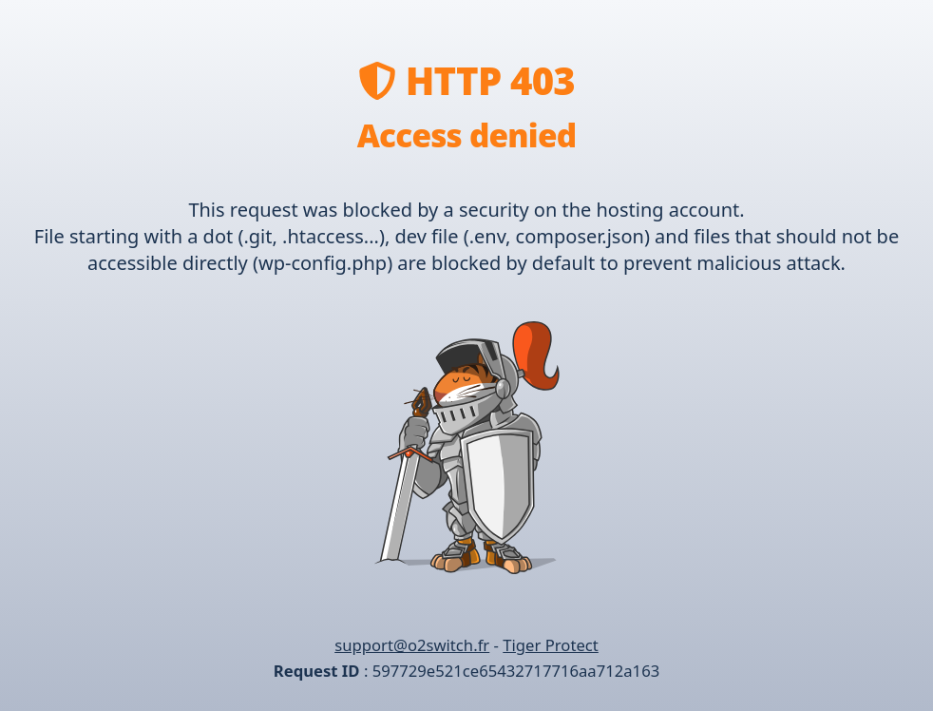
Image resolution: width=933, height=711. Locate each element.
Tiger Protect (551, 645)
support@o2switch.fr (411, 645)
